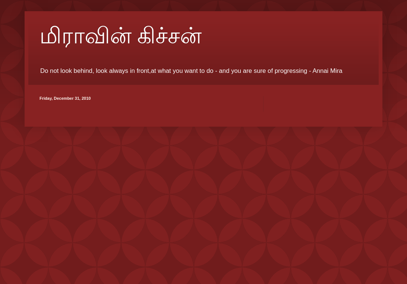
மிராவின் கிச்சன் (121, 36)
